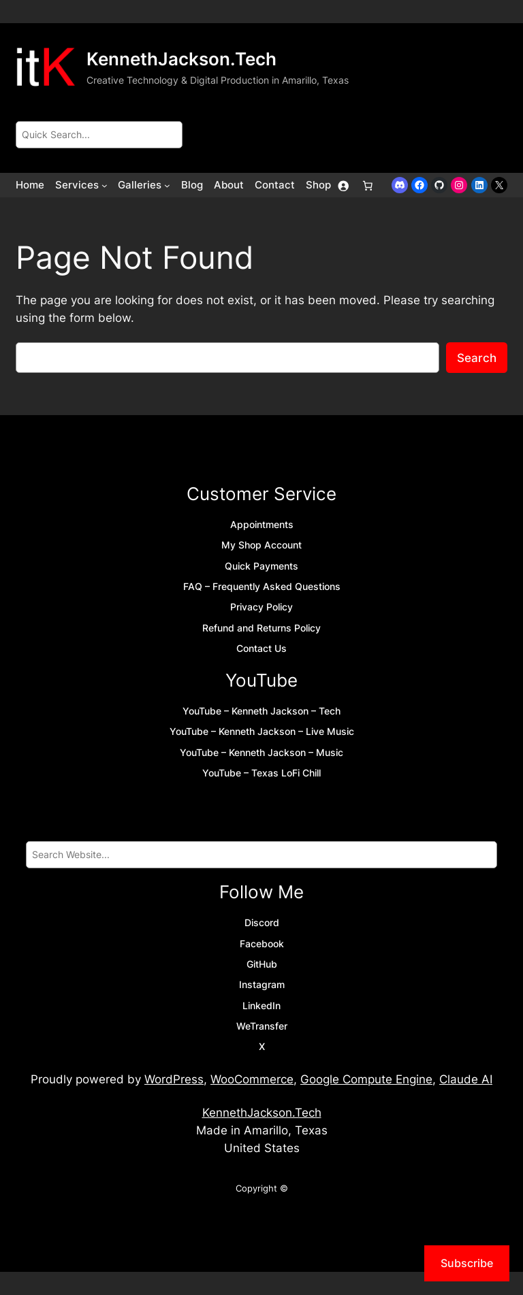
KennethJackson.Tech (181, 58)
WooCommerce (252, 1079)
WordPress (174, 1079)
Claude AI (465, 1079)
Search (476, 358)
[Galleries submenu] (167, 185)
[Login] (343, 185)
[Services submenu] (104, 185)
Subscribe (467, 1263)
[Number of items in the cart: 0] (367, 185)
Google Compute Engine (366, 1079)
